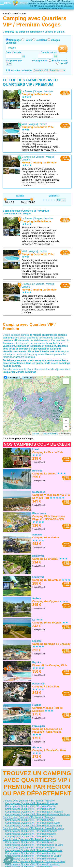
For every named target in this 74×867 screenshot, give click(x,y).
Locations (41, 40)
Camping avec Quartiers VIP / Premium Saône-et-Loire (34, 845)
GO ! (63, 48)
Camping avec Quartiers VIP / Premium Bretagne (28, 847)
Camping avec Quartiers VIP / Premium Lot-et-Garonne (34, 811)
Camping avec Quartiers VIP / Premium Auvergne (29, 817)
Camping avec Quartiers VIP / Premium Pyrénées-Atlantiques (37, 814)
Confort (54, 196)
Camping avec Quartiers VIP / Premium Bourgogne (29, 839)
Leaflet (35, 433)
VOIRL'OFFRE (65, 93)
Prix (20, 196)
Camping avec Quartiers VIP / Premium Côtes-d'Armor (33, 850)
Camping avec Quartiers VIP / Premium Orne (28, 836)
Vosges (38, 91)
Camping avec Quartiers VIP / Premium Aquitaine (29, 800)
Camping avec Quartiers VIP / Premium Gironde (30, 806)
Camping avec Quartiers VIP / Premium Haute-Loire (32, 822)
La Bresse (27, 91)
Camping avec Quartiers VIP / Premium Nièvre (29, 842)
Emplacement (59, 60)
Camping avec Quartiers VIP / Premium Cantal (29, 820)
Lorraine (48, 91)
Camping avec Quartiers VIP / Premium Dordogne (31, 803)
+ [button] (66, 421)
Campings (15, 40)
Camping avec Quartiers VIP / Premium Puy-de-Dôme (33, 825)
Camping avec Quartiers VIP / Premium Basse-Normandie (33, 828)
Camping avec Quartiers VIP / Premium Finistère (30, 853)
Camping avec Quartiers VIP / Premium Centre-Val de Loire (34, 861)
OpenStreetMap (50, 433)
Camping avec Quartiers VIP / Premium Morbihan (31, 858)
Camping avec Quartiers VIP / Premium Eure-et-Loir (32, 864)
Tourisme (27, 377)
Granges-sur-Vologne (33, 157)
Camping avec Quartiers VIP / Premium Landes (30, 809)
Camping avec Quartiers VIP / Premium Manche (30, 833)
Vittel (24, 124)
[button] (8, 860)
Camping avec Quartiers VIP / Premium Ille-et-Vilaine (33, 856)
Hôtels (28, 40)
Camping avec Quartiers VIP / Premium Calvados (31, 831)
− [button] (66, 427)
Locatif (63, 63)
